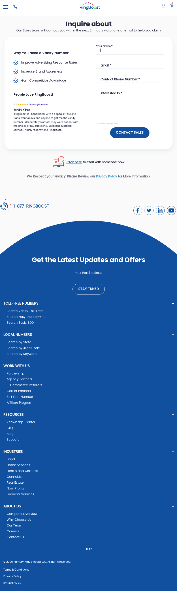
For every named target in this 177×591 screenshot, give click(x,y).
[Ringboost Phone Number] (15, 7)
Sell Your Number (20, 396)
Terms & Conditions (16, 569)
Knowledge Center (21, 422)
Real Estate (15, 482)
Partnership (15, 373)
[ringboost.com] (90, 6)
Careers (13, 531)
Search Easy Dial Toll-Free (27, 317)
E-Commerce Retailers (24, 385)
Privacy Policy (106, 176)
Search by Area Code (23, 348)
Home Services (18, 465)
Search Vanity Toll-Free (25, 311)
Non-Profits (15, 488)
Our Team (14, 525)
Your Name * (104, 46)
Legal (11, 459)
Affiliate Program (19, 402)
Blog (10, 434)
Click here (74, 162)
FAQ (10, 428)
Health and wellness (22, 471)
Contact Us (15, 537)
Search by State (19, 342)
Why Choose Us (19, 519)
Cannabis (14, 476)
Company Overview (22, 514)
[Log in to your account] (163, 5)
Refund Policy (12, 583)
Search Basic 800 (20, 322)
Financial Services (20, 494)
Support (13, 439)
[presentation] (130, 113)
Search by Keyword (21, 354)
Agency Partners (19, 379)
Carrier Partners (19, 391)
